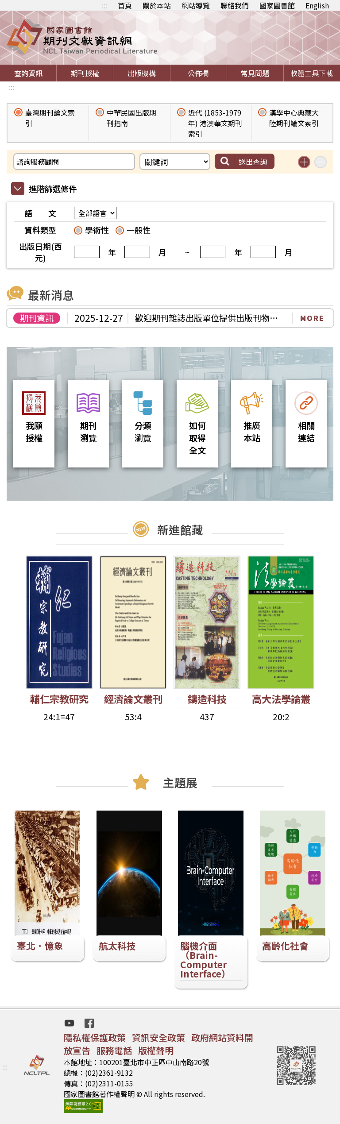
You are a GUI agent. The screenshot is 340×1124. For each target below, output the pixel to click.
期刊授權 (85, 73)
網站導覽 (196, 5)
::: (104, 5)
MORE (312, 318)
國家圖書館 (277, 5)
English (317, 5)
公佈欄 (198, 73)
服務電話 (114, 1050)
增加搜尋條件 (304, 162)
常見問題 (255, 73)
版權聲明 (156, 1050)
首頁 (125, 5)
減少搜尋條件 (320, 162)
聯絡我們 (234, 5)
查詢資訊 (28, 73)
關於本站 (157, 5)
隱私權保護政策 (95, 1037)
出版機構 (142, 73)
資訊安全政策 (158, 1037)
